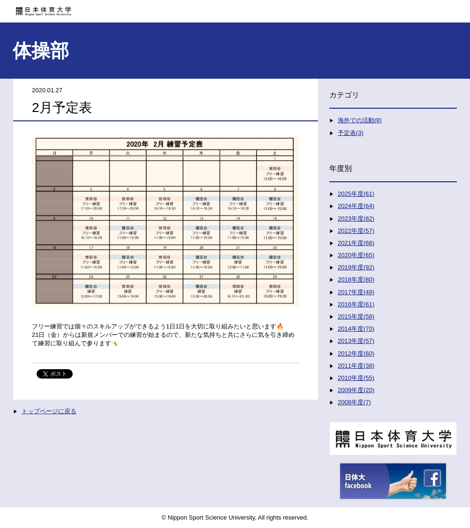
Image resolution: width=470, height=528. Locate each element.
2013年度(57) (356, 340)
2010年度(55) (356, 377)
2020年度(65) (356, 255)
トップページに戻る (49, 411)
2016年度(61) (356, 304)
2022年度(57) (356, 230)
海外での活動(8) (360, 120)
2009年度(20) (356, 390)
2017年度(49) (356, 292)
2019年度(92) (356, 267)
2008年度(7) (354, 402)
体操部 (41, 50)
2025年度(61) (356, 193)
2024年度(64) (356, 205)
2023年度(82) (356, 218)
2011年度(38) (356, 365)
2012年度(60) (356, 353)
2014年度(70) (356, 328)
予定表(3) (351, 132)
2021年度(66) (356, 242)
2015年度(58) (356, 316)
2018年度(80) (356, 279)
